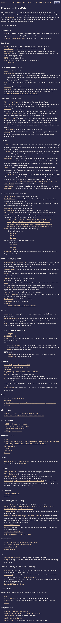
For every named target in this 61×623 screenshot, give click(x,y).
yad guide (7, 496)
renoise (6, 145)
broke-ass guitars (9, 118)
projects (19, 2)
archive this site (49, 2)
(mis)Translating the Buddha (13, 618)
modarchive (7, 82)
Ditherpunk (7, 369)
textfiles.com (8, 251)
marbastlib (7, 570)
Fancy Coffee (8, 450)
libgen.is (13, 235)
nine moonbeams (9, 598)
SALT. (6, 439)
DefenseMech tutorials (40, 181)
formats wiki (25, 75)
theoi (5, 280)
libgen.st (13, 238)
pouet (6, 71)
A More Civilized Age (10, 474)
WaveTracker (8, 188)
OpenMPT (7, 151)
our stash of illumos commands (14, 398)
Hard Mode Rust (9, 616)
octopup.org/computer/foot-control (14, 38)
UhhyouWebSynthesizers (12, 113)
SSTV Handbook (9, 504)
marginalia (7, 53)
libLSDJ (51, 181)
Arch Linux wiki (8, 299)
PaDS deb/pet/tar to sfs (11, 494)
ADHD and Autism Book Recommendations (17, 544)
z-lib (5, 215)
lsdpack (57, 181)
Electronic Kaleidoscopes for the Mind (16, 367)
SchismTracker (8, 158)
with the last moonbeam (11, 318)
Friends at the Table (10, 476)
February (7, 453)
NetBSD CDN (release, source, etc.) (15, 424)
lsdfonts (16, 181)
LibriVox (6, 203)
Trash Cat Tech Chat (10, 472)
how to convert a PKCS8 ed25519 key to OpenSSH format (22, 613)
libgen (6, 229)
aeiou (5, 60)
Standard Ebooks (9, 199)
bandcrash (7, 109)
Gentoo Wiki (8, 301)
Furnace (6, 168)
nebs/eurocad (8, 575)
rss (34, 2)
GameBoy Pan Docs (13, 345)
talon (5, 34)
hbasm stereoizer (9, 104)
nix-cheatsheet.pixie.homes (12, 557)
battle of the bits (9, 73)
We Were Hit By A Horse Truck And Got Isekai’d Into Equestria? (24, 481)
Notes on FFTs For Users (12, 525)
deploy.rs (7, 560)
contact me (11, 17)
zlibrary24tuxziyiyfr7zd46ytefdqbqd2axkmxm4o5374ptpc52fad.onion (28, 222)
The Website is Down (10, 446)
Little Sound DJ (9, 174)
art (36, 2)
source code (11, 62)
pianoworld (7, 87)
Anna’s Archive (8, 212)
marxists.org (8, 208)
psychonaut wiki (9, 287)
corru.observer (8, 49)
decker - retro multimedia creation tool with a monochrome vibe (24, 416)
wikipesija (7, 278)
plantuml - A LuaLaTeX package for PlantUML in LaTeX (21, 413)
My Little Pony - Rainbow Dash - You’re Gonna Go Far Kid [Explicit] (25, 444)
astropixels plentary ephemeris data (15, 262)
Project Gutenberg (10, 196)
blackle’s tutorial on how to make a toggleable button (20, 542)
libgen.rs (13, 233)
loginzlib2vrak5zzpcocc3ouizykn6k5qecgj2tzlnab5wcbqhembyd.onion (29, 219)
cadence (6, 596)
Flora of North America (11, 294)
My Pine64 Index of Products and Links (16, 461)
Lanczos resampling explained (13, 532)
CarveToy (7, 132)
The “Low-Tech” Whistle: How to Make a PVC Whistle (21, 94)
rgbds (9, 350)
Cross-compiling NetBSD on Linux (15, 428)
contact (29, 2)
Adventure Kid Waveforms (12, 102)
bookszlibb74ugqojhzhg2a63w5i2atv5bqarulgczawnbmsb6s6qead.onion (29, 224)
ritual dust (7, 600)
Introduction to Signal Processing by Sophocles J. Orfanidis (22, 516)
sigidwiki (6, 273)
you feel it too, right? (10, 547)
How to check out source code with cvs (16, 426)
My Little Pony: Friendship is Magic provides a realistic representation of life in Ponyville (31, 441)
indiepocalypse (8, 314)
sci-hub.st (13, 247)
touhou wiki (7, 292)
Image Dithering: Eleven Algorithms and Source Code (21, 372)
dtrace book (7, 401)
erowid (6, 283)
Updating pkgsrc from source (13, 431)
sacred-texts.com (9, 210)
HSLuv (6, 376)
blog (24, 2)
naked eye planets (10, 269)
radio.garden (8, 89)
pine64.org (22, 463)
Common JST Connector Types (14, 584)
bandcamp (12, 2)
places (41, 2)
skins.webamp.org (9, 51)
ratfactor (6, 603)
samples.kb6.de (9, 129)
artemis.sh (4, 2)
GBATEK (10, 354)
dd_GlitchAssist (9, 388)
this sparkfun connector (29, 577)
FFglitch (6, 383)
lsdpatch (9, 181)
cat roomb (7, 448)
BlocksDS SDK (12, 356)
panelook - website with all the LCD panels (17, 611)
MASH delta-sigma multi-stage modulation (17, 534)
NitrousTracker (8, 186)
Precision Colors (9, 620)
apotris (6, 323)
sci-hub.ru (13, 249)
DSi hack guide (9, 334)
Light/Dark (57, 2)
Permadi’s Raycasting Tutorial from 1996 (17, 365)
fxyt (5, 378)
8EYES (6, 58)
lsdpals (29, 181)
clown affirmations (9, 549)
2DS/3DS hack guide (10, 336)
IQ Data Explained (10, 511)
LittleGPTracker (9, 184)
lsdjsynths (23, 181)
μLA (5, 579)
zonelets (6, 46)
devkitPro (7, 338)
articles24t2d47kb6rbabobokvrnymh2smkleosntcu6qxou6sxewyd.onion (29, 226)
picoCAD (7, 374)
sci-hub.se (13, 245)
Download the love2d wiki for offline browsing (21, 306)
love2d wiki (7, 303)
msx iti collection (9, 125)
